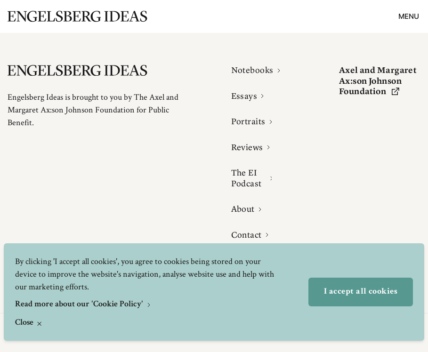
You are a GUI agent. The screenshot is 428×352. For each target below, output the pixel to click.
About (243, 209)
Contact (246, 235)
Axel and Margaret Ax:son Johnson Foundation (378, 80)
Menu (408, 16)
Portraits (248, 121)
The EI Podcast (246, 178)
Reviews (247, 147)
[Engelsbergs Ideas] (77, 16)
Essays (244, 96)
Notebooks (252, 70)
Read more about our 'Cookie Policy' (80, 304)
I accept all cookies (360, 292)
